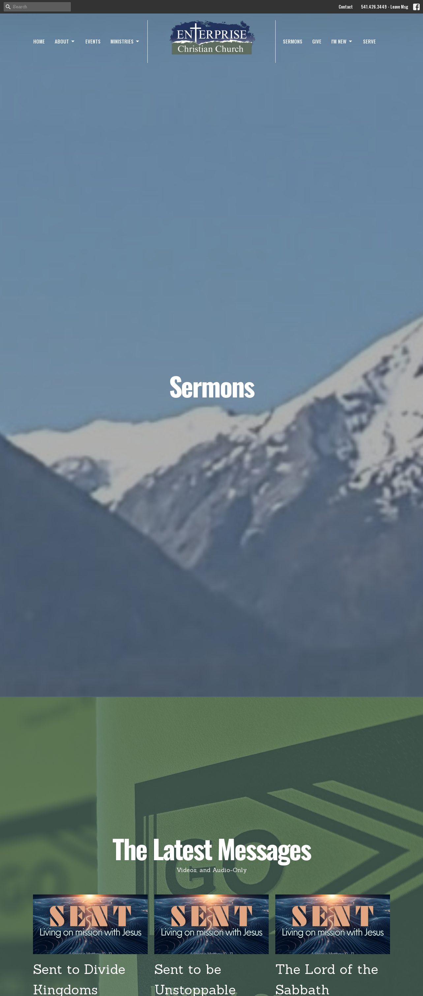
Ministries (125, 41)
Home (39, 41)
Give (316, 41)
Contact (346, 6)
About (65, 41)
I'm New (342, 41)
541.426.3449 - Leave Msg (384, 6)
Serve (369, 41)
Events (93, 41)
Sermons (292, 41)
